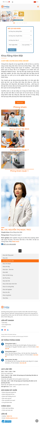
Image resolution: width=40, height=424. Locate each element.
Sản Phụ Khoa (6, 278)
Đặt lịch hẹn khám (10, 244)
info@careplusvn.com (12, 418)
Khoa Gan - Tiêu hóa (8, 269)
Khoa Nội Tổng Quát (8, 255)
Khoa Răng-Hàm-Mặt (8, 261)
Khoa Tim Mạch (7, 263)
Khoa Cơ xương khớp (8, 286)
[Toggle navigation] (38, 7)
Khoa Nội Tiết (6, 281)
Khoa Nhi (5, 258)
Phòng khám (20, 107)
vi (36, 2)
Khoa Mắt (5, 272)
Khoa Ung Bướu (7, 295)
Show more (20, 102)
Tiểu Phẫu (5, 298)
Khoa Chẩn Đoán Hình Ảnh (10, 283)
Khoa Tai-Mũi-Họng (8, 275)
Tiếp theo (12, 50)
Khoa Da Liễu (6, 292)
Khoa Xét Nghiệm (7, 289)
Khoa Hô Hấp (6, 266)
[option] (20, 16)
